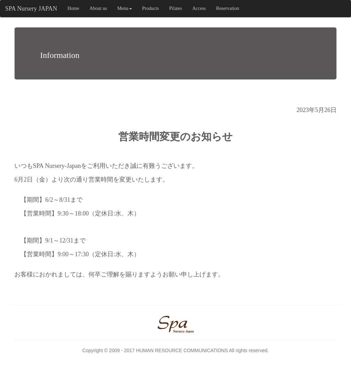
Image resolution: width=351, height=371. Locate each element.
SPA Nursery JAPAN (31, 8)
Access (199, 8)
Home (73, 8)
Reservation (227, 8)
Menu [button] (124, 8)
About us (98, 8)
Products (150, 8)
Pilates (175, 8)
